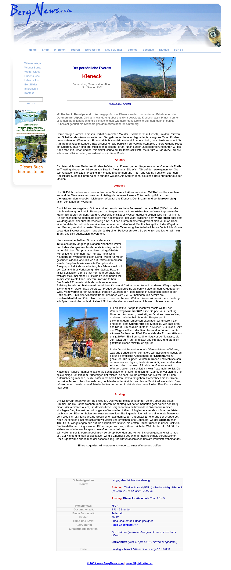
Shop (45, 49)
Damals (164, 49)
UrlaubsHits (31, 80)
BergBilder (30, 84)
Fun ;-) (178, 49)
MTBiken (59, 49)
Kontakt (29, 93)
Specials (148, 49)
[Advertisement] (204, 120)
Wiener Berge (32, 67)
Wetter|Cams (32, 71)
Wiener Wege (32, 63)
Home (33, 49)
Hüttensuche (32, 76)
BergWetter (92, 49)
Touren (75, 49)
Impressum (31, 88)
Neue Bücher (113, 49)
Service (132, 49)
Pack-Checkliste (125, 524)
